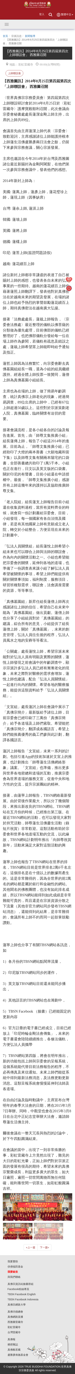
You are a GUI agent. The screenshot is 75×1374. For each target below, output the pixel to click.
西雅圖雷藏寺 (15, 1321)
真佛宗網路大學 (17, 1304)
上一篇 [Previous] (30, 1247)
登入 (41, 14)
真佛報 (11, 1339)
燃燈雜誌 (13, 1344)
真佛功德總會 (15, 1311)
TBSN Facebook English (22, 1294)
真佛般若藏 (14, 1349)
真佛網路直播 (15, 1316)
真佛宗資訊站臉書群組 (20, 1283)
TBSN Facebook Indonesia (23, 1299)
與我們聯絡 (14, 1276)
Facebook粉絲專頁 (18, 1289)
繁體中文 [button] (64, 14)
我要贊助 (13, 1261)
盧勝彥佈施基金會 (18, 1354)
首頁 (5, 36)
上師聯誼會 (14, 73)
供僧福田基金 (15, 1266)
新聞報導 (30, 36)
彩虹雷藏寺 (14, 1327)
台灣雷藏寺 (14, 1332)
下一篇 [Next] (44, 1247)
